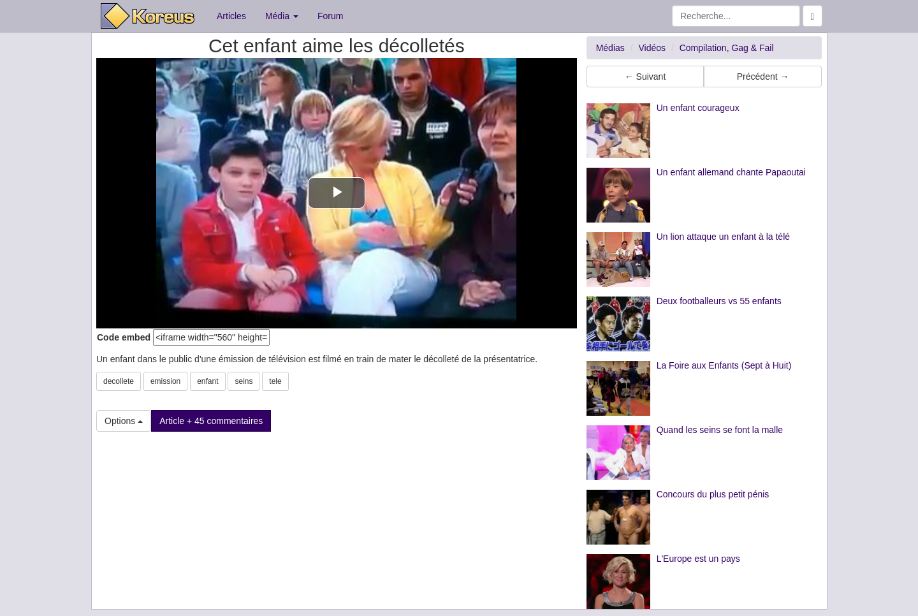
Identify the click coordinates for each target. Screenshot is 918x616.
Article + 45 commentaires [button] (211, 421)
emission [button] (165, 381)
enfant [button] (207, 381)
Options (124, 421)
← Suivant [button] (645, 76)
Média (281, 16)
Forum (330, 16)
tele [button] (275, 381)
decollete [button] (118, 381)
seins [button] (243, 381)
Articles (231, 16)
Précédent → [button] (763, 76)
